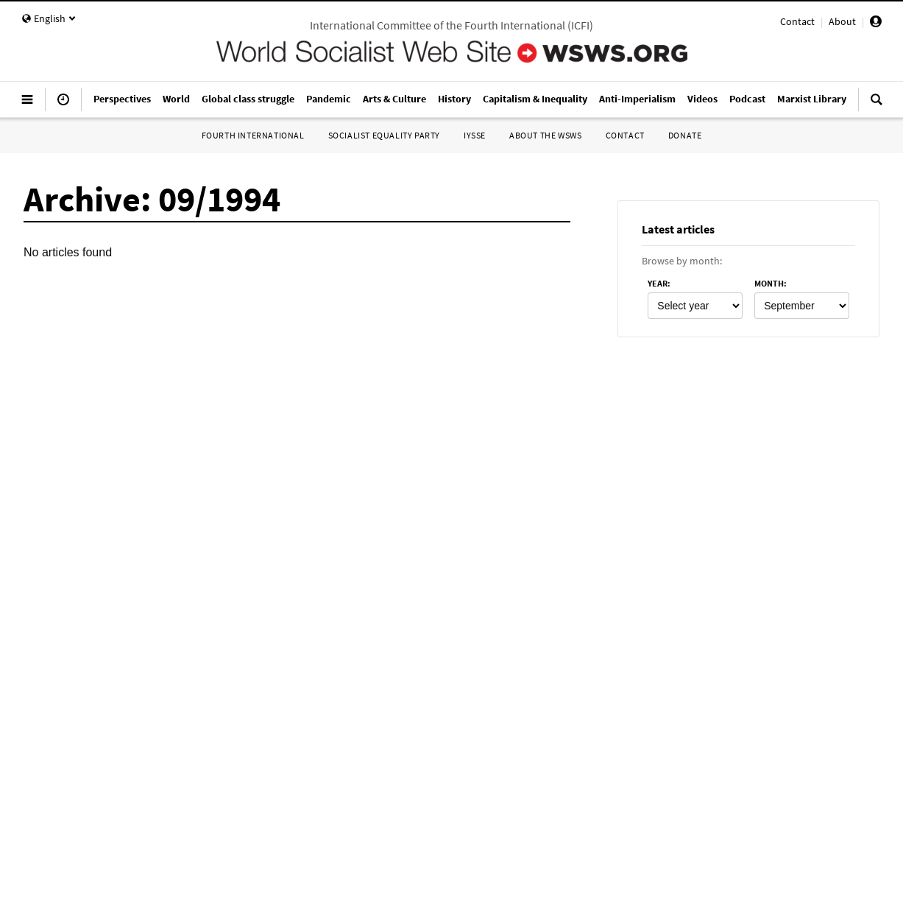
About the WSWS (545, 135)
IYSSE (475, 135)
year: (659, 283)
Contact (797, 21)
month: (770, 283)
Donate (685, 135)
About (842, 21)
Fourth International (253, 135)
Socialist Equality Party (384, 135)
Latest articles (678, 229)
